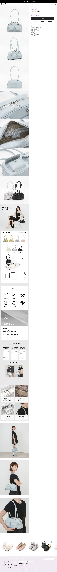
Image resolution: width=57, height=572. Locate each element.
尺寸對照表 (50, 21)
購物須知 (9, 562)
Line (15, 561)
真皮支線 (24, 4)
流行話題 (32, 4)
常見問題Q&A (10, 565)
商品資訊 (35, 21)
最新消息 (28, 4)
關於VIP (9, 561)
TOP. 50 (15, 4)
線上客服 (9, 567)
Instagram (15, 562)
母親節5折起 (37, 4)
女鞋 (18, 4)
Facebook (15, 564)
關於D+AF (4, 561)
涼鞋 (20, 4)
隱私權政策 (4, 565)
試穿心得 (42, 21)
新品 (12, 4)
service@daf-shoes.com (26, 563)
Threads (15, 565)
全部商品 (8, 4)
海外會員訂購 (10, 564)
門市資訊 (4, 564)
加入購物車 (43, 18)
